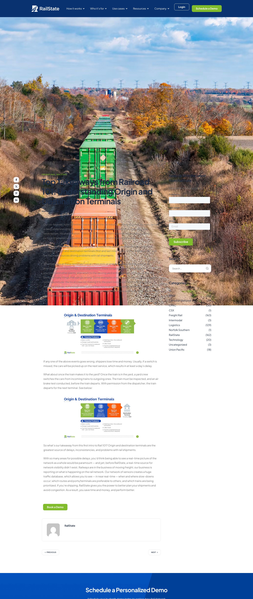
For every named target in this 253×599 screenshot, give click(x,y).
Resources (141, 8)
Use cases (119, 8)
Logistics (174, 325)
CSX (171, 310)
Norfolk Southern (179, 330)
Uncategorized (178, 344)
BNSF (172, 295)
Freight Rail (48, 174)
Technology (176, 339)
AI (170, 290)
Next (153, 553)
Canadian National (180, 300)
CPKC (172, 305)
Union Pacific (177, 349)
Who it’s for (98, 8)
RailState (61, 174)
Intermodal (175, 320)
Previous (51, 553)
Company (161, 8)
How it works (75, 8)
